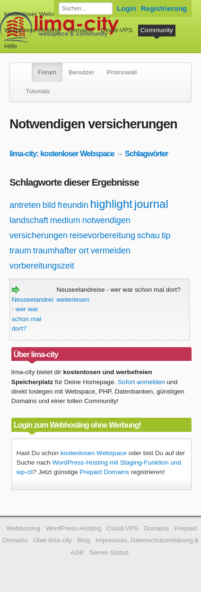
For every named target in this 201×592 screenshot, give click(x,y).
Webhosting (23, 528)
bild (49, 205)
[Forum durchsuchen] (86, 8)
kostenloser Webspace (36, 14)
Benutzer (81, 72)
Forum (47, 72)
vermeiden (111, 250)
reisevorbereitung (102, 235)
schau (148, 235)
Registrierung (164, 8)
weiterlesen (73, 299)
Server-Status (109, 552)
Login (126, 8)
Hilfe (10, 46)
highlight (111, 203)
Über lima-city (52, 540)
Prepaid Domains (104, 471)
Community (156, 30)
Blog (83, 540)
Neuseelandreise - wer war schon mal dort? (36, 309)
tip (166, 235)
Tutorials (38, 91)
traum (20, 250)
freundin (73, 205)
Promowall (122, 72)
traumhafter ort (61, 250)
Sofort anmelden (141, 382)
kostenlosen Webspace (94, 453)
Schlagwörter (146, 153)
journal (151, 203)
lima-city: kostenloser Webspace (61, 153)
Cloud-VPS (116, 30)
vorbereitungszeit (41, 265)
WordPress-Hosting (32, 30)
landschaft (28, 220)
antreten (25, 205)
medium (65, 220)
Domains (80, 30)
